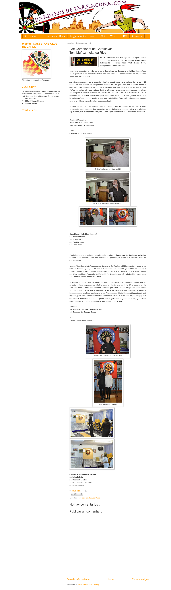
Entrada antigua (140, 579)
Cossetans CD (32, 36)
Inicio (111, 579)
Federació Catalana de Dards (89, 498)
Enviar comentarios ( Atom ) (88, 585)
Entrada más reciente (78, 579)
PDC (124, 36)
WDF (113, 36)
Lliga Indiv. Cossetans (82, 36)
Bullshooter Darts (55, 36)
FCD (102, 36)
